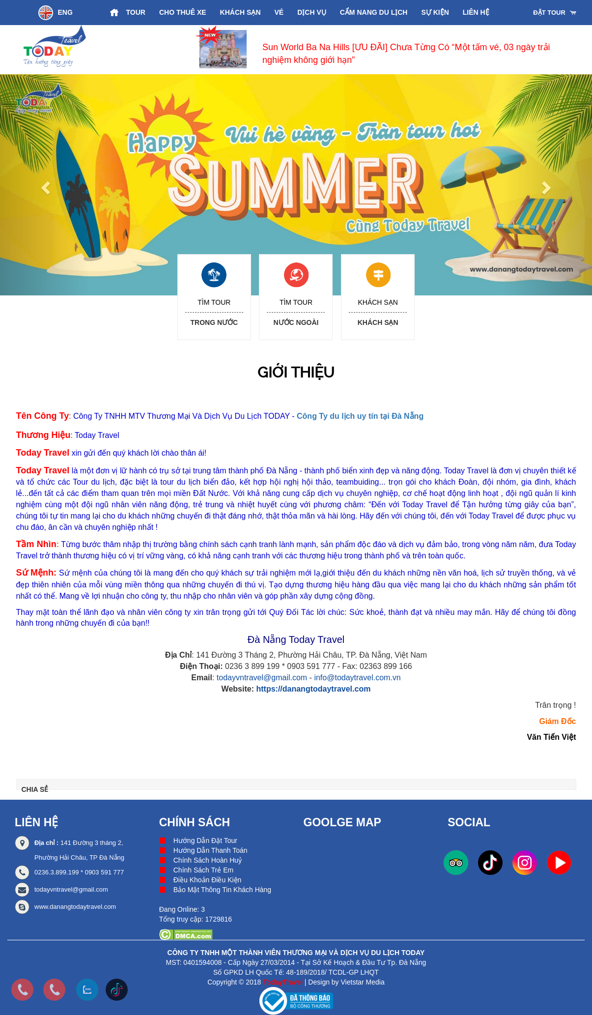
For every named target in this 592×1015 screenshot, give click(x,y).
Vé (279, 12)
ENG (55, 12)
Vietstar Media (363, 982)
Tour (135, 12)
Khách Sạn (240, 12)
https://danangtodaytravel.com (313, 689)
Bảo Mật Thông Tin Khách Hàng (222, 890)
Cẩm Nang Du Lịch (374, 12)
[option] (380, 49)
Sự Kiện (435, 12)
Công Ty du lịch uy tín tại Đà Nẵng (360, 416)
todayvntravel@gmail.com (262, 677)
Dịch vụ (311, 12)
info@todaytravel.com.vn (357, 677)
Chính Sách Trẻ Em (203, 870)
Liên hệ (476, 12)
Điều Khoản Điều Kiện (207, 880)
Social (469, 822)
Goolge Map (342, 822)
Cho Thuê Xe (182, 12)
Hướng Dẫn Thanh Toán (210, 850)
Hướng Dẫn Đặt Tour (205, 840)
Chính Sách (194, 822)
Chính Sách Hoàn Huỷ (207, 860)
